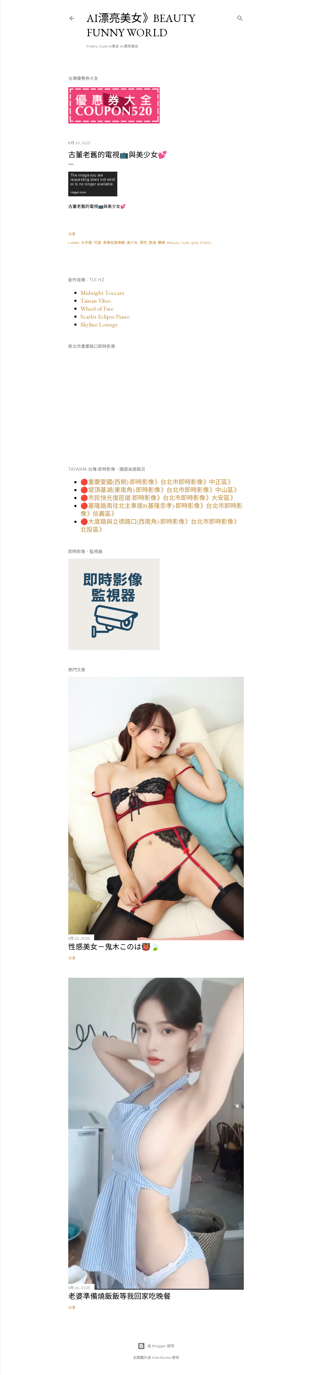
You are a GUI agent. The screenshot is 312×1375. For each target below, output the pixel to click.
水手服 (86, 242)
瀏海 (152, 242)
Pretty (205, 242)
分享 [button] (72, 234)
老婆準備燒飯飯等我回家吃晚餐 (119, 1296)
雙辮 (161, 242)
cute (185, 242)
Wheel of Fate (96, 308)
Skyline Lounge (99, 324)
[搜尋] (240, 17)
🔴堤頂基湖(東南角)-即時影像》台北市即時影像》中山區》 (159, 490)
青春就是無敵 (114, 242)
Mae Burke (161, 1357)
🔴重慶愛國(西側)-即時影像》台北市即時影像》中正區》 (156, 482)
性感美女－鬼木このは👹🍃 (114, 947)
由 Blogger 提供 (156, 1346)
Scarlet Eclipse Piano (104, 316)
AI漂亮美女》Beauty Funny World (141, 25)
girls (194, 242)
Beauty (173, 242)
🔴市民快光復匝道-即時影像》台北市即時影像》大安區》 (158, 498)
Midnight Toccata (102, 293)
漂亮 (143, 242)
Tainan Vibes (95, 301)
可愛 (97, 242)
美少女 (132, 242)
